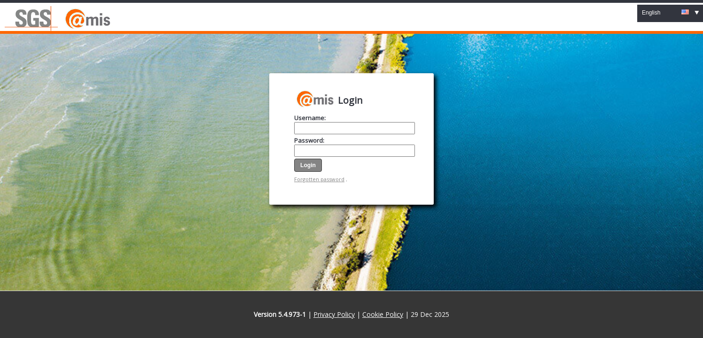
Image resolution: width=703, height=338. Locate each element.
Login (350, 100)
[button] (308, 165)
